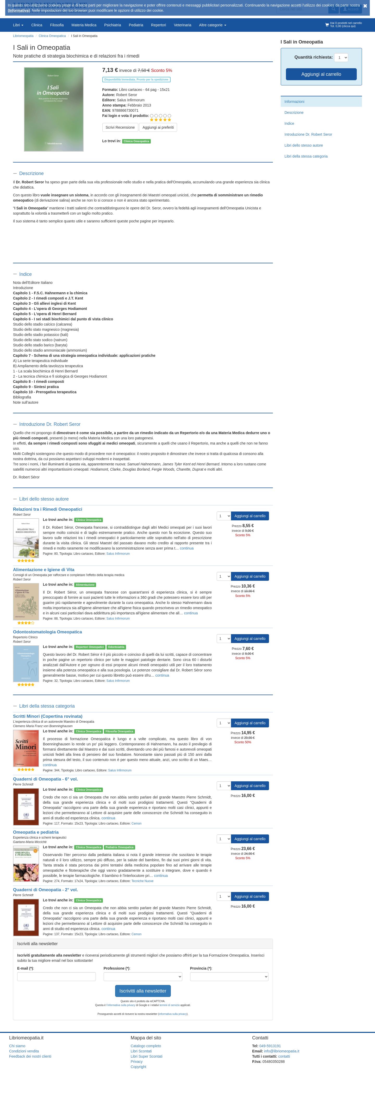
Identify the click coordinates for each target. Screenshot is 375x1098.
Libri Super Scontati (146, 1056)
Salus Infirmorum (131, 100)
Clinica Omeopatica (136, 141)
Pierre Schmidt (23, 784)
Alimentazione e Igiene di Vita (43, 569)
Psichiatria (112, 25)
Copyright (138, 1067)
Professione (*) (116, 968)
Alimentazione (85, 584)
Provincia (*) (200, 968)
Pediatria (136, 25)
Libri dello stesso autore (44, 499)
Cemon (136, 823)
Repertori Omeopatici (90, 646)
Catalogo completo (146, 1046)
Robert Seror (126, 95)
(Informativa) (19, 10)
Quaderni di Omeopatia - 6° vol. (45, 779)
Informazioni (294, 101)
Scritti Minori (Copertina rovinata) (48, 716)
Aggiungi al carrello (249, 516)
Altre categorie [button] (212, 25)
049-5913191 (270, 1046)
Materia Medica (84, 25)
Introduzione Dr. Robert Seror (49, 424)
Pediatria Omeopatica (119, 847)
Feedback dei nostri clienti (30, 1056)
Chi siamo (17, 1046)
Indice (25, 274)
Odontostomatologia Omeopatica (47, 631)
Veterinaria (182, 25)
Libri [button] (18, 25)
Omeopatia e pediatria (36, 832)
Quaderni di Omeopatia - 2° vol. (45, 889)
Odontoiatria (116, 646)
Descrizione (31, 173)
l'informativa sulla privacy (121, 1005)
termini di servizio (170, 1005)
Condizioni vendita (24, 1051)
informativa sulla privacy (173, 1014)
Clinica (36, 25)
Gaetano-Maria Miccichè (30, 842)
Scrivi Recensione (120, 127)
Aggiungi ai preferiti (158, 127)
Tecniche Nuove (143, 881)
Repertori (158, 25)
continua (187, 548)
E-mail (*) (25, 968)
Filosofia (57, 25)
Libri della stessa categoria (47, 706)
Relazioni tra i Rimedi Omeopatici (47, 509)
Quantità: (314, 57)
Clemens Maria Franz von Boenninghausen (43, 726)
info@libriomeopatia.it (281, 1051)
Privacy (137, 1061)
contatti (284, 1056)
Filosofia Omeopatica (119, 731)
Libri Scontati (141, 1051)
